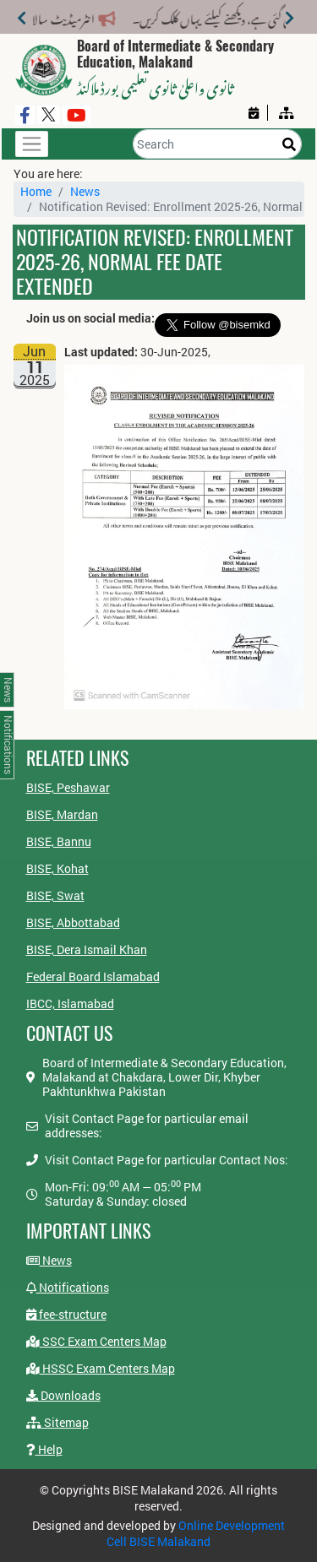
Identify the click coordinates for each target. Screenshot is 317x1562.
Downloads (63, 1395)
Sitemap (57, 1422)
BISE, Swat (55, 895)
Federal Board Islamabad (93, 976)
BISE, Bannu (58, 841)
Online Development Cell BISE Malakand (196, 1533)
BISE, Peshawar (68, 787)
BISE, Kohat (57, 868)
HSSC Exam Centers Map (100, 1368)
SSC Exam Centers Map (96, 1341)
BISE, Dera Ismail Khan (86, 949)
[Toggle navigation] (31, 144)
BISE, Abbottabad (73, 922)
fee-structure (66, 1314)
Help (44, 1449)
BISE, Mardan (62, 814)
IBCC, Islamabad (70, 1003)
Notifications (67, 1287)
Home (36, 191)
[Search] (217, 144)
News (85, 191)
